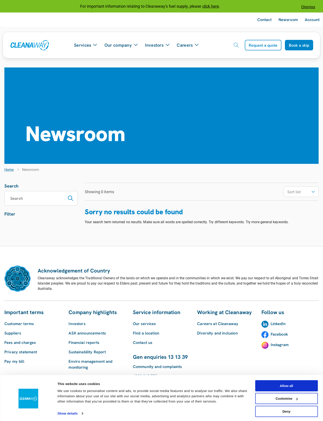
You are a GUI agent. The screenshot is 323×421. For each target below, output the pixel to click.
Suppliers (12, 333)
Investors (157, 45)
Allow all (286, 384)
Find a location (146, 333)
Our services (144, 323)
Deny (286, 410)
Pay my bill (14, 361)
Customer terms (19, 323)
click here (210, 6)
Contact (264, 19)
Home (9, 170)
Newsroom (288, 19)
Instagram (280, 344)
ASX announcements (87, 333)
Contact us (142, 342)
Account (312, 19)
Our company (121, 45)
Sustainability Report (87, 351)
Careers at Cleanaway (217, 323)
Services (85, 45)
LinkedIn (278, 323)
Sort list (301, 191)
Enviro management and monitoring (90, 364)
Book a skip (299, 45)
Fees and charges (20, 342)
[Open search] (236, 45)
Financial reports (84, 342)
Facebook (279, 334)
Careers (188, 45)
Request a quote (263, 45)
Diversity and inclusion (217, 333)
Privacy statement (20, 351)
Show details (67, 412)
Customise (286, 397)
